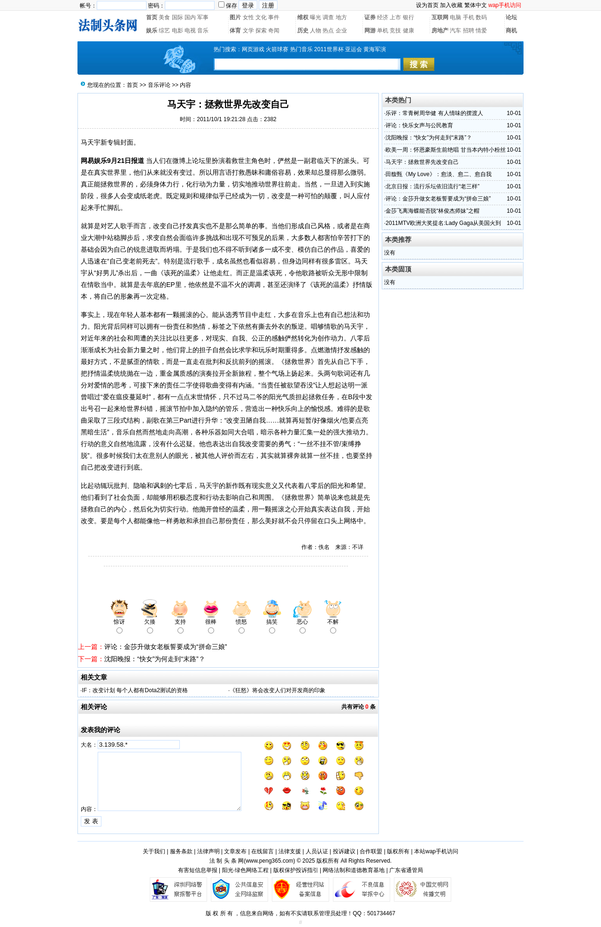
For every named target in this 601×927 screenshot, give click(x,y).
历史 (302, 30)
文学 (248, 30)
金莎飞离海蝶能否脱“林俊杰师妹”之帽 (432, 211)
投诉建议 (344, 851)
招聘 (468, 30)
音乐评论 (159, 85)
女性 (248, 17)
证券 (370, 17)
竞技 (395, 30)
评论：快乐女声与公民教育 (419, 125)
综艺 (164, 30)
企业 (341, 30)
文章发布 (235, 851)
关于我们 (154, 851)
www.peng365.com (269, 860)
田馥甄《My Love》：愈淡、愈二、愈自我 (438, 174)
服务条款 (181, 851)
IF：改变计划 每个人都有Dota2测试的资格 (135, 690)
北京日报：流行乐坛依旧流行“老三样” (432, 186)
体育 (235, 30)
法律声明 (208, 851)
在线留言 (262, 851)
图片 (235, 17)
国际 (177, 17)
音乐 (202, 30)
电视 (190, 30)
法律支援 (289, 851)
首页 (151, 17)
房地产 (439, 30)
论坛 (511, 17)
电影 (177, 30)
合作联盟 (371, 851)
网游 (370, 30)
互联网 (439, 17)
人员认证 (317, 851)
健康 (408, 30)
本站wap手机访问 (436, 851)
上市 (395, 17)
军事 (202, 17)
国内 (190, 17)
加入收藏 (451, 5)
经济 (382, 17)
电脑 (455, 17)
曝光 (315, 17)
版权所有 (398, 851)
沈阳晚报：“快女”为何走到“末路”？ (154, 659)
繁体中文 (475, 5)
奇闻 (273, 30)
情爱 (481, 30)
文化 (261, 17)
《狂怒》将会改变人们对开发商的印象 (277, 690)
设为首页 (427, 5)
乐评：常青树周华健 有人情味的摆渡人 (434, 113)
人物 (315, 30)
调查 (328, 17)
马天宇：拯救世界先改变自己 (422, 162)
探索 (261, 30)
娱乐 (151, 30)
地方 (341, 17)
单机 (382, 30)
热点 (328, 30)
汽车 (455, 30)
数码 (481, 17)
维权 (302, 17)
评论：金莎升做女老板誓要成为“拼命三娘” (165, 646)
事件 (273, 17)
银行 (408, 17)
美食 (164, 17)
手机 (468, 17)
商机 (511, 30)
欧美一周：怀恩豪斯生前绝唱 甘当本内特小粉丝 (445, 150)
